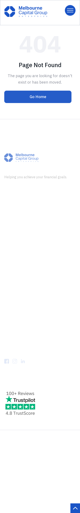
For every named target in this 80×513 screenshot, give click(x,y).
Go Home (38, 96)
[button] (70, 9)
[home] (25, 11)
